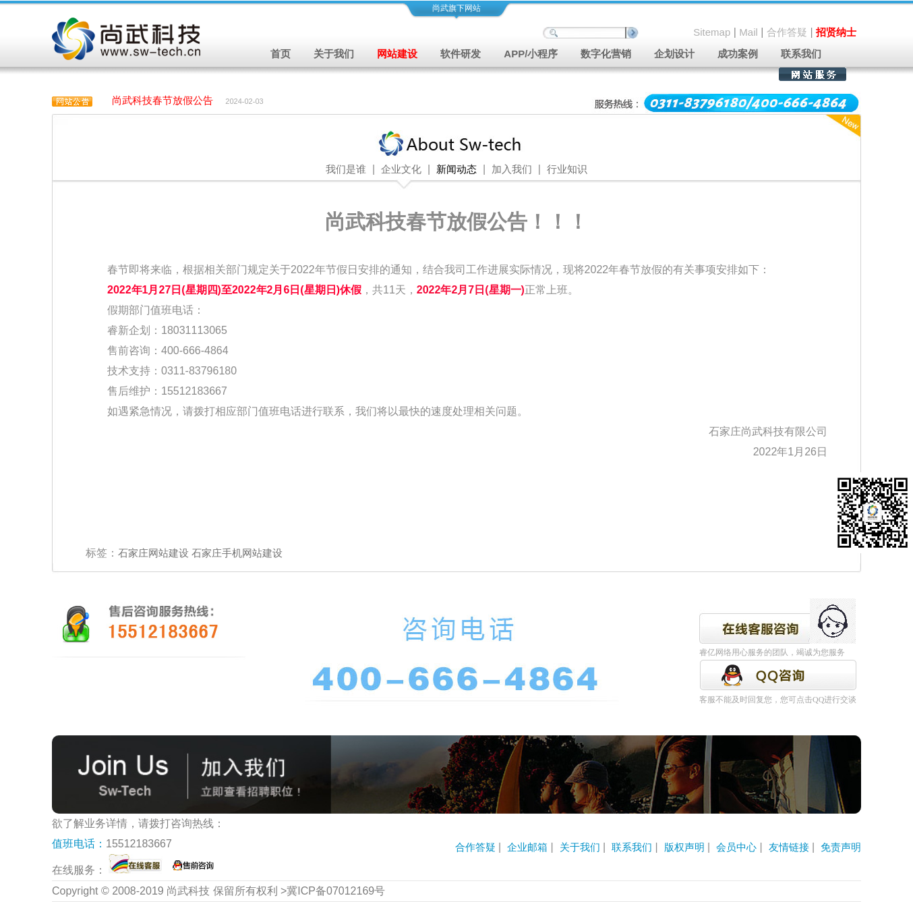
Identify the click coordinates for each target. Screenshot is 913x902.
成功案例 (737, 53)
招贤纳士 (836, 32)
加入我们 (512, 169)
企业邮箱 (527, 847)
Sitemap (711, 32)
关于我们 (580, 847)
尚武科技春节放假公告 (162, 100)
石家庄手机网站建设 (237, 553)
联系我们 (801, 53)
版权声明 (684, 847)
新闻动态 (456, 169)
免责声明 (841, 847)
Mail (748, 32)
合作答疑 (787, 32)
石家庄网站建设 (153, 553)
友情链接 (789, 847)
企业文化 (401, 169)
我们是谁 (346, 169)
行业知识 (567, 169)
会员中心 (736, 847)
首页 (280, 53)
